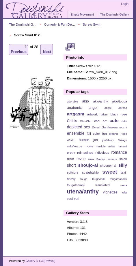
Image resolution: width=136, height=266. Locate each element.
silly (122, 165)
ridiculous (102, 152)
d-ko (124, 121)
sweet (110, 172)
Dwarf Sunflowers (105, 127)
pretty (71, 152)
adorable (72, 101)
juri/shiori (107, 140)
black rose (119, 114)
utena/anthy (83, 191)
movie (89, 146)
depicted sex (78, 127)
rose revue (76, 159)
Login (124, 3)
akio (85, 101)
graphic (113, 133)
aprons (122, 107)
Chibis (72, 121)
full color (93, 133)
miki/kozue (74, 146)
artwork (92, 114)
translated (102, 185)
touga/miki (98, 178)
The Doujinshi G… (23, 24)
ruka (91, 159)
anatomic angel (82, 108)
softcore (73, 172)
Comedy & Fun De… (59, 24)
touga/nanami (118, 178)
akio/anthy (100, 101)
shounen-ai (108, 165)
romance (119, 152)
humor (84, 140)
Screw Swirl (91, 24)
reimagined (85, 152)
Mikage (122, 140)
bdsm (104, 114)
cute (114, 120)
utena (123, 185)
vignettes (110, 192)
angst (108, 107)
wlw (124, 192)
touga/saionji (76, 185)
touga (83, 178)
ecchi (123, 127)
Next (47, 49)
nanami (122, 146)
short (71, 165)
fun (104, 133)
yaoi (70, 198)
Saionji (100, 159)
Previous (19, 49)
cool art (100, 121)
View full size (70, 47)
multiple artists (105, 146)
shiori (123, 159)
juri (96, 140)
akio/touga (119, 101)
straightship (90, 172)
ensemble (76, 133)
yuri (76, 198)
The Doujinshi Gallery (114, 14)
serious (112, 159)
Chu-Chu (85, 121)
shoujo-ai (88, 165)
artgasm (75, 113)
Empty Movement (82, 14)
